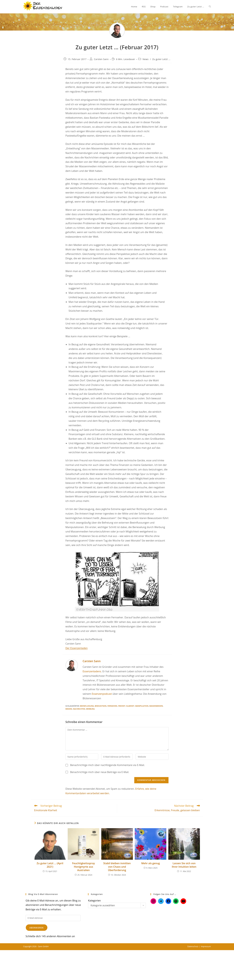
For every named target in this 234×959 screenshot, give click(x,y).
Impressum (206, 946)
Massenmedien (156, 706)
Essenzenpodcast (102, 694)
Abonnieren (37, 927)
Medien (68, 709)
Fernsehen (112, 706)
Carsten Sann (101, 59)
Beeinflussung (87, 706)
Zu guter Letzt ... (161, 59)
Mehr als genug (150, 863)
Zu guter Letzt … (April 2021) (50, 865)
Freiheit (121, 706)
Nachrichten (79, 709)
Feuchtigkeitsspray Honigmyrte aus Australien (83, 867)
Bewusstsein (100, 706)
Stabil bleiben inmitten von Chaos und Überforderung (117, 867)
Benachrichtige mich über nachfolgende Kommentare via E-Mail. (107, 765)
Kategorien (94, 900)
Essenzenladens (92, 671)
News (145, 59)
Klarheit (130, 706)
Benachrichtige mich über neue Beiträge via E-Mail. (99, 772)
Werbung (90, 709)
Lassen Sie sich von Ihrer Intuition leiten (184, 865)
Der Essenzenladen (76, 648)
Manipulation (141, 706)
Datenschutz (192, 946)
